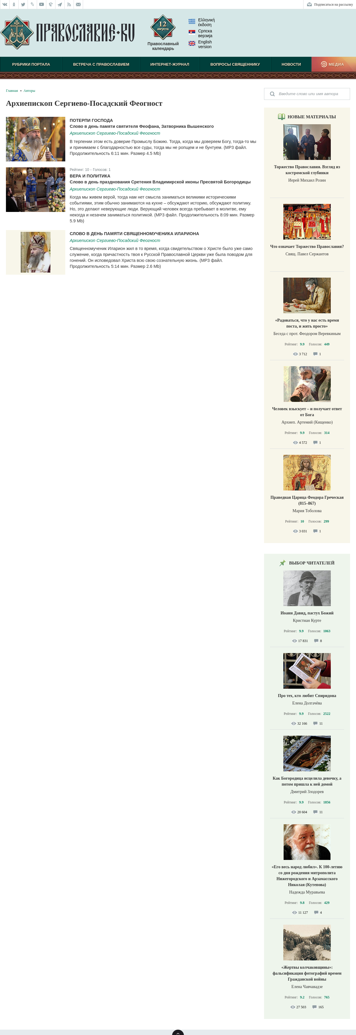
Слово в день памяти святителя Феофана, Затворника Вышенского (142, 126)
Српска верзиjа (200, 33)
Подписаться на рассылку (333, 4)
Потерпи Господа (91, 120)
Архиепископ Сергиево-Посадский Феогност (115, 133)
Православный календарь (163, 35)
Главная (12, 91)
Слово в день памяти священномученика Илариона (134, 233)
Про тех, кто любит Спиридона (307, 695)
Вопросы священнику (235, 64)
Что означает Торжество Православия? (307, 246)
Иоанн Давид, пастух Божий (307, 613)
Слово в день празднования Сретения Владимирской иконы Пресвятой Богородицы (160, 182)
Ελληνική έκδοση (202, 22)
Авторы (29, 91)
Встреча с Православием (101, 64)
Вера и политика (90, 176)
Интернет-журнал (169, 64)
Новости (291, 64)
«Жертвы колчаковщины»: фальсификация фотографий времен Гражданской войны (307, 973)
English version (200, 44)
